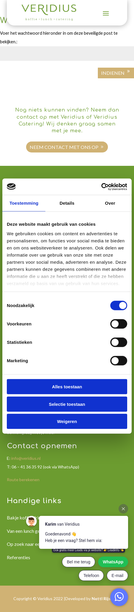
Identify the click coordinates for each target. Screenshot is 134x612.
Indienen (113, 73)
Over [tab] (110, 203)
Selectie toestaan (67, 403)
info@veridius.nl (26, 458)
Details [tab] (67, 203)
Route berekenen (23, 479)
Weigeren (67, 421)
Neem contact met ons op (64, 147)
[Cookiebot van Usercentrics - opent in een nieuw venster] (101, 186)
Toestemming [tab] (24, 203)
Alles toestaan (67, 386)
